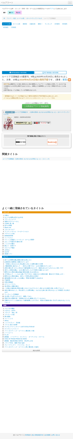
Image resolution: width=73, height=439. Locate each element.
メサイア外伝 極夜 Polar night (15, 343)
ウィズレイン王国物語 (12, 294)
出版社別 (32, 24)
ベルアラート (7, 2)
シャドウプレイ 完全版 (12, 322)
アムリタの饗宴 (9, 308)
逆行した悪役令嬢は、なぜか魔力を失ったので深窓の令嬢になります (27, 270)
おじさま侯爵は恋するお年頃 (14, 217)
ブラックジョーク (10, 219)
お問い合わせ (55, 435)
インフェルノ (9, 237)
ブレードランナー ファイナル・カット (17, 345)
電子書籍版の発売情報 (50, 72)
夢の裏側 (7, 316)
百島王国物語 (9, 282)
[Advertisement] (19, 50)
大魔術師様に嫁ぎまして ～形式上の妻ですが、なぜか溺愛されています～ (29, 266)
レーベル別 (6, 24)
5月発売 (64, 24)
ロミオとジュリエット (12, 329)
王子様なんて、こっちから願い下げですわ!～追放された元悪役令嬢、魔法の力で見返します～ (35, 274)
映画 (11, 12)
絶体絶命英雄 (9, 235)
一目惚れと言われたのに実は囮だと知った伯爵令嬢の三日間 (24, 264)
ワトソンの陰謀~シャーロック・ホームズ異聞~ (20, 239)
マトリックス (9, 318)
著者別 (25, 24)
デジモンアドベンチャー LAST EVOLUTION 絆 (19, 326)
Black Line (8, 227)
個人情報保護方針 (37, 435)
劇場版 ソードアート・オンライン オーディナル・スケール (24, 337)
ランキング (48, 24)
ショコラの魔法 (9, 243)
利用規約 (28, 435)
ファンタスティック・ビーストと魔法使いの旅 (19, 331)
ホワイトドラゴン (10, 284)
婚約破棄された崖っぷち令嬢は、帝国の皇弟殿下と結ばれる (24, 278)
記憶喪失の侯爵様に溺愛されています (17, 262)
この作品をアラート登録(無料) (36, 106)
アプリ (52, 8)
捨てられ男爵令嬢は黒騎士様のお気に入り (18, 260)
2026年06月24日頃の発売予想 (33, 79)
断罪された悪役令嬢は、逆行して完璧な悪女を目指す (22, 276)
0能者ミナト (8, 254)
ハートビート (9, 333)
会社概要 (47, 435)
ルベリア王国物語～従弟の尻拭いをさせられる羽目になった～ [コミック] (26, 159)
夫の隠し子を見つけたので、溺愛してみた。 (19, 296)
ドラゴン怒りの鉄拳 (11, 324)
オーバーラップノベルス (34, 18)
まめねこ (7, 250)
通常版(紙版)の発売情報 (18, 72)
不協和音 (7, 280)
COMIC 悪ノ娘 (9, 223)
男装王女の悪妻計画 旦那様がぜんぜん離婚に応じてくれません (25, 298)
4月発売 (57, 24)
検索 (18, 12)
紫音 (65, 79)
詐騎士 (7, 215)
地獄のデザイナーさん (12, 221)
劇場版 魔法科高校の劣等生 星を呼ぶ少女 (19, 341)
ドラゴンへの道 (9, 314)
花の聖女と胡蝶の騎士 (12, 286)
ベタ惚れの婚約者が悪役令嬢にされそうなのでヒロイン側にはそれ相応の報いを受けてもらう (34, 288)
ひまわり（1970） (10, 310)
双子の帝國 (8, 225)
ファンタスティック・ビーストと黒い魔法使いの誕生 (22, 347)
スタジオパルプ (9, 229)
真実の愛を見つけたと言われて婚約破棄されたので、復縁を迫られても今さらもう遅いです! (34, 268)
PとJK (7, 335)
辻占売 (7, 252)
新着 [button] (40, 24)
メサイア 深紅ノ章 (11, 312)
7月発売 (13, 27)
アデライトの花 (9, 233)
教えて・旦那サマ (10, 246)
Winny (7, 320)
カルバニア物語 (9, 248)
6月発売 (5, 27)
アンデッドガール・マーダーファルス (17, 231)
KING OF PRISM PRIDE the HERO (16, 339)
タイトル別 (16, 24)
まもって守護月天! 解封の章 (13, 241)
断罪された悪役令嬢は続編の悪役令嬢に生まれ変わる (22, 272)
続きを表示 (36, 350)
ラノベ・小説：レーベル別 (15, 18)
